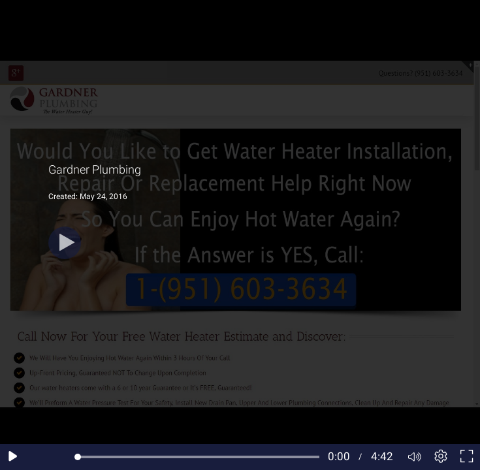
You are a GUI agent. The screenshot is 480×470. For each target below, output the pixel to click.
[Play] (64, 243)
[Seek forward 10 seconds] (65, 457)
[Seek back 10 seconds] (39, 457)
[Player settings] (441, 457)
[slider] (198, 457)
